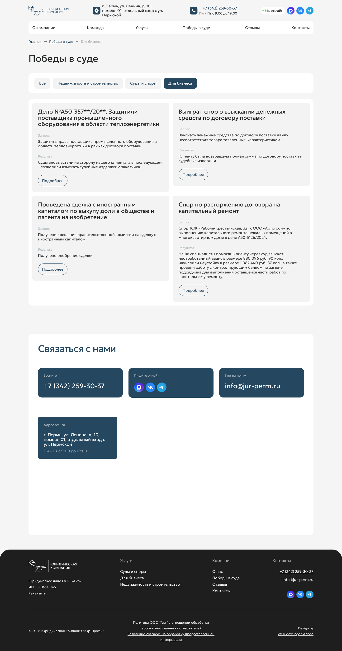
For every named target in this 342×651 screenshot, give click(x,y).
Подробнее (52, 180)
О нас (217, 571)
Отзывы (252, 27)
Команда (95, 27)
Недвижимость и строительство (87, 83)
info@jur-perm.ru (252, 386)
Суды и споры (143, 83)
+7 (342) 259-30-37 (220, 8)
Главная (35, 41)
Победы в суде (196, 27)
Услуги (141, 27)
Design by (306, 628)
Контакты (300, 27)
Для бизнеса (180, 83)
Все (42, 83)
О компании (43, 27)
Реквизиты (37, 593)
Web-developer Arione (296, 634)
